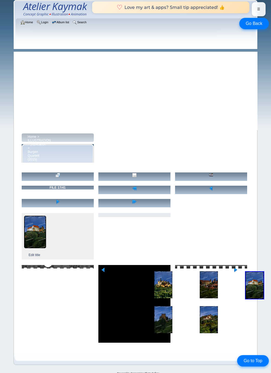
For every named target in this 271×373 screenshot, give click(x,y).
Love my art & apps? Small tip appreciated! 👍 (170, 7)
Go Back (254, 23)
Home (32, 137)
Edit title (34, 255)
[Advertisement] (138, 89)
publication (38, 144)
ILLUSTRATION (39, 140)
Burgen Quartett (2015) (33, 155)
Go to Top (253, 360)
